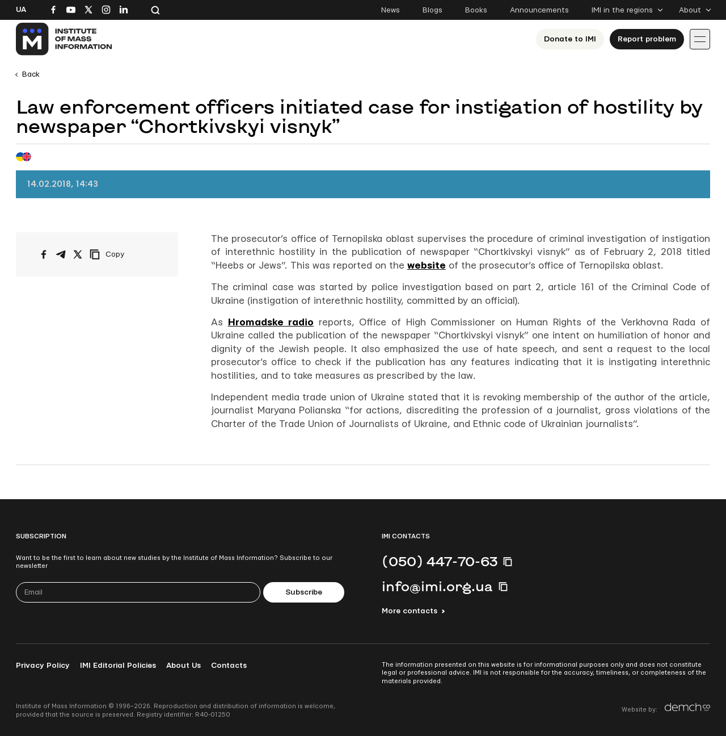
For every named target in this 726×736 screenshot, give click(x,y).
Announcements (539, 10)
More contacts (409, 611)
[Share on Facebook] (44, 254)
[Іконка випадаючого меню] (700, 39)
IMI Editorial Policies (118, 666)
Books (476, 10)
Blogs (432, 10)
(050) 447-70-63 (439, 561)
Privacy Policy (43, 666)
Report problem (647, 39)
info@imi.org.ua (437, 586)
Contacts (229, 666)
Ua (21, 10)
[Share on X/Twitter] (78, 254)
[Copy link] (122, 254)
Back (31, 74)
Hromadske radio (271, 322)
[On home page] (64, 39)
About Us (183, 666)
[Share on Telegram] (61, 254)
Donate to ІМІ (570, 39)
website (426, 265)
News (390, 10)
